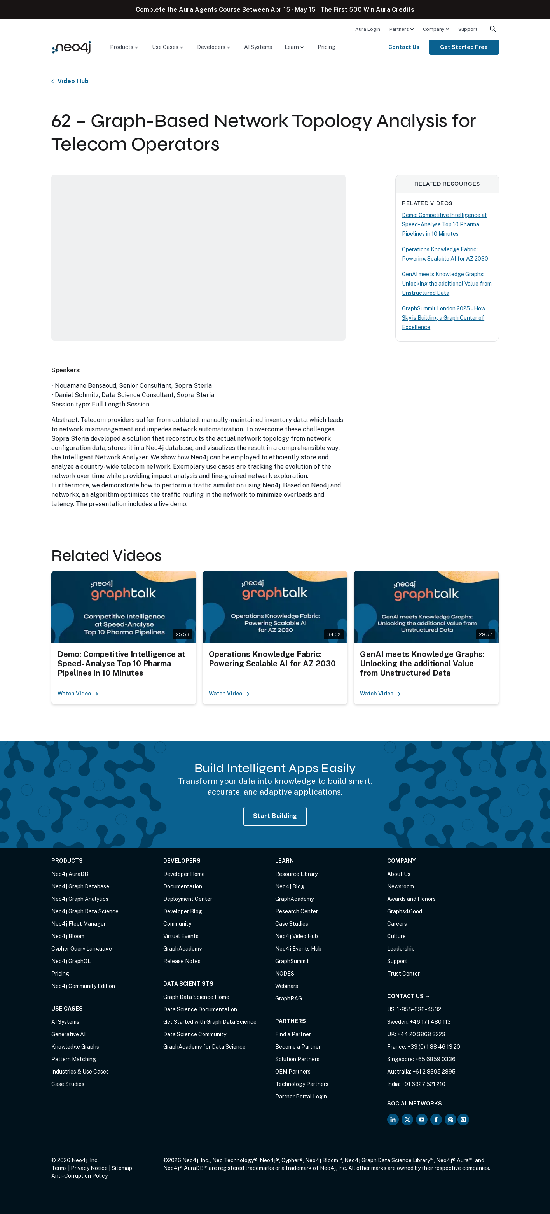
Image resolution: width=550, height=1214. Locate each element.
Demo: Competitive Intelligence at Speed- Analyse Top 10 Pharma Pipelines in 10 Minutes (444, 224)
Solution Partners (297, 1059)
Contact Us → (408, 996)
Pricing (326, 47)
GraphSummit (292, 961)
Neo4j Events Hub (298, 949)
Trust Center (403, 973)
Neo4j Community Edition (83, 986)
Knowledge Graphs (75, 1047)
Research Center (296, 911)
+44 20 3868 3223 (421, 1034)
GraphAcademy (182, 949)
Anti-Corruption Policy (79, 1176)
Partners (399, 29)
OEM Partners (293, 1072)
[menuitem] (367, 28)
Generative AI (68, 1034)
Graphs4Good (404, 911)
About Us (398, 874)
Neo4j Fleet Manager (78, 924)
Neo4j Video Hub (296, 936)
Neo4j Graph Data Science (85, 911)
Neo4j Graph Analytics (79, 899)
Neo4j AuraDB (69, 874)
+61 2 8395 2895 (434, 1072)
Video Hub (73, 81)
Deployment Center (187, 899)
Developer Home (184, 874)
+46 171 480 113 (430, 1022)
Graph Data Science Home (196, 997)
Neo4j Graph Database (80, 886)
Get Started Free (464, 47)
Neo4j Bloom (67, 936)
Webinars (286, 986)
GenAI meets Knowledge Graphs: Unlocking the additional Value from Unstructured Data (447, 283)
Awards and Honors (411, 899)
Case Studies (67, 1084)
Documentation (182, 886)
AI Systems (258, 47)
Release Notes (182, 961)
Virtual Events (181, 936)
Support (467, 29)
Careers (397, 924)
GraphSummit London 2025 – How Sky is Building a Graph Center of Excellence (443, 317)
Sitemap (122, 1168)
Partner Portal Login (301, 1096)
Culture (396, 936)
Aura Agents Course (210, 9)
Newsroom (400, 886)
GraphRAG (288, 998)
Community (177, 924)
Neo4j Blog (289, 886)
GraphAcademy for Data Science (204, 1047)
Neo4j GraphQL (71, 961)
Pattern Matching (73, 1059)
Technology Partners (301, 1084)
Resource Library (296, 874)
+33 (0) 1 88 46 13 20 (433, 1047)
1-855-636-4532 (419, 1009)
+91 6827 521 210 (423, 1084)
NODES (284, 973)
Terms (59, 1168)
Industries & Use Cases (80, 1072)
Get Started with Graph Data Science (210, 1022)
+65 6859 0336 (435, 1059)
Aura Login (367, 29)
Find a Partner (293, 1034)
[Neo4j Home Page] (71, 47)
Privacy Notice (89, 1168)
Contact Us (403, 47)
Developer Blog (182, 911)
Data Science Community (194, 1034)
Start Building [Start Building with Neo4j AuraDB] (275, 816)
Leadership (401, 949)
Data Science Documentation (200, 1009)
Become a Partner (298, 1047)
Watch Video (78, 693)
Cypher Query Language (81, 949)
